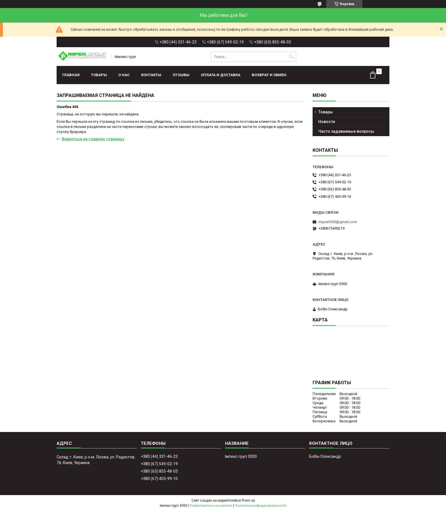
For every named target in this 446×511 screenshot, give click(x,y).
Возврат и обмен (269, 75)
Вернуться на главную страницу (93, 139)
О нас (124, 75)
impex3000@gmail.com (337, 222)
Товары (99, 75)
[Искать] (291, 57)
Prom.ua (248, 500)
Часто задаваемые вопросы (346, 131)
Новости (326, 121)
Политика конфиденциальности (260, 506)
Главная (71, 75)
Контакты (151, 75)
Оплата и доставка (220, 75)
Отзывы (181, 75)
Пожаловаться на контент (211, 506)
